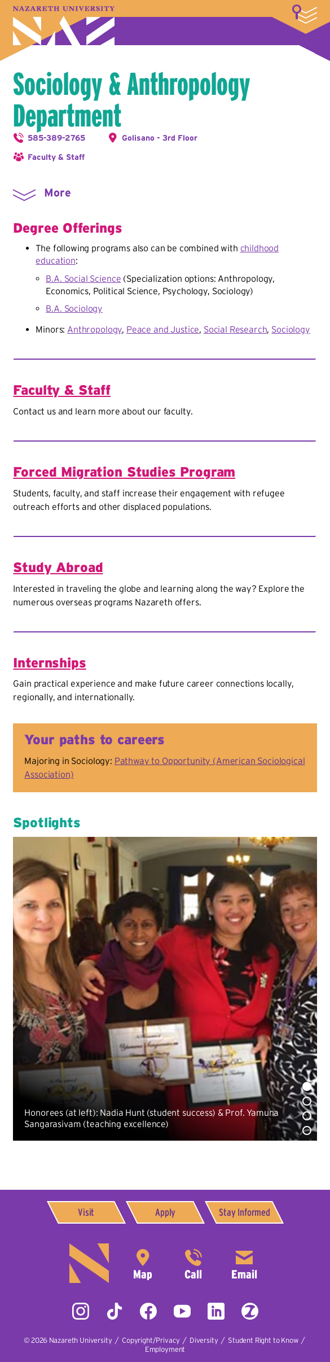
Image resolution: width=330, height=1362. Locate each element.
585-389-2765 (56, 137)
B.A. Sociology (74, 308)
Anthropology (94, 329)
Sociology (290, 329)
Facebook (148, 1311)
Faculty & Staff (56, 156)
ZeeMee (249, 1311)
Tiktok (114, 1311)
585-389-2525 (193, 1263)
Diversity (204, 1340)
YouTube (182, 1311)
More (304, 14)
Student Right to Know (263, 1340)
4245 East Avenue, (143, 1263)
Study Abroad (58, 567)
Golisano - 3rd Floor (159, 137)
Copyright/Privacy (150, 1340)
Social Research (235, 329)
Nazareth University (64, 25)
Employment (165, 1349)
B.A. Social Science (83, 278)
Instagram (80, 1311)
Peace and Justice (162, 329)
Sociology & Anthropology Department (131, 99)
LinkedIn (216, 1311)
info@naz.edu (244, 1263)
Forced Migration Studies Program (124, 471)
